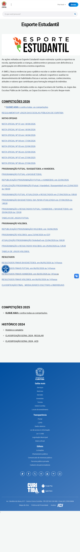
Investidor (40, 398)
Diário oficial (40, 441)
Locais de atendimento (40, 409)
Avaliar (53, 505)
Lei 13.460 (40, 434)
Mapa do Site (24, 505)
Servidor (40, 395)
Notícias (40, 391)
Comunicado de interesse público (40, 457)
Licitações (40, 450)
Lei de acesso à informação (40, 430)
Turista (40, 402)
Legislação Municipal (40, 437)
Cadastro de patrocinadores (40, 465)
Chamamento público (40, 454)
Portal (40, 419)
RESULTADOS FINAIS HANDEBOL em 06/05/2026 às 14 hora (30, 273)
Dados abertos (40, 426)
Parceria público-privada (40, 461)
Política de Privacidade (39, 505)
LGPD (40, 422)
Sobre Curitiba (40, 406)
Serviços (40, 387)
